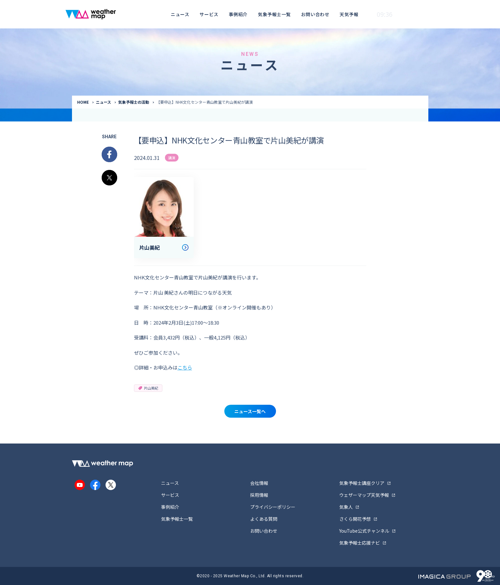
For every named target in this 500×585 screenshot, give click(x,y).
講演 (171, 157)
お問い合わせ (315, 14)
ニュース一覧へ (250, 411)
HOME (83, 102)
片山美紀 (148, 388)
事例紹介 (238, 14)
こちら (185, 367)
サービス (208, 14)
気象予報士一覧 (274, 14)
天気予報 (349, 14)
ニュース (180, 14)
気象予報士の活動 (133, 102)
